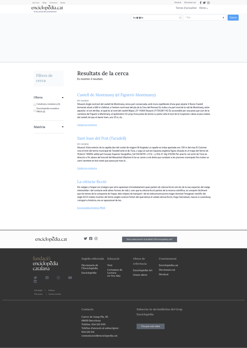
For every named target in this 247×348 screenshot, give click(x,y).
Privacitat (38, 294)
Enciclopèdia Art (142, 270)
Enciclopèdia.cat (168, 265)
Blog (44, 2)
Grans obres (140, 274)
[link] (49, 97)
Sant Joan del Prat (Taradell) (101, 138)
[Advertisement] (62, 37)
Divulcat (177, 2)
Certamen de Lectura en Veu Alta (114, 272)
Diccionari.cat (190, 2)
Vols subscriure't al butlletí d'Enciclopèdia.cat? (150, 239)
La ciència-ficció (91, 181)
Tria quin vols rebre (150, 326)
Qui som (35, 2)
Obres (202, 7)
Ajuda (62, 2)
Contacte (53, 2)
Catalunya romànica (87, 124)
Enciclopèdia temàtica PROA (91, 207)
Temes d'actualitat (186, 7)
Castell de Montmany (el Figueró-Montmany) (116, 94)
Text (109, 265)
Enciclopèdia (88, 272)
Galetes (51, 290)
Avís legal (38, 290)
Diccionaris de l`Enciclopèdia (89, 267)
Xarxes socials (55, 294)
